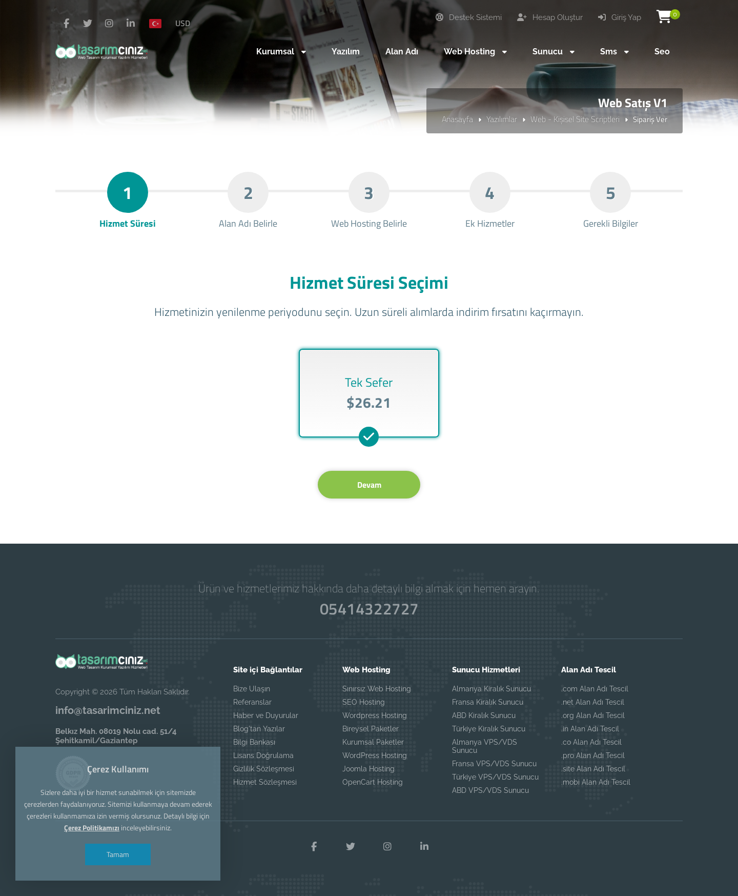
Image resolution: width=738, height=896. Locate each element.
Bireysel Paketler (370, 729)
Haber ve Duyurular (265, 715)
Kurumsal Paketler (373, 742)
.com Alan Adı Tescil (594, 689)
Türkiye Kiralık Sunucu (488, 729)
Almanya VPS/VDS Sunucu (484, 746)
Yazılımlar (501, 119)
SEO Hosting (363, 702)
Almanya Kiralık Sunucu (491, 689)
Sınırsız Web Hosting (376, 689)
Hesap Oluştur (550, 17)
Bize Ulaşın (251, 689)
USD (182, 23)
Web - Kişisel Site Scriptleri (575, 119)
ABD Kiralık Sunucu (484, 715)
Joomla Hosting (368, 769)
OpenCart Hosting (372, 782)
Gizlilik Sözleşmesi (263, 769)
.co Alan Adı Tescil (591, 742)
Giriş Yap (619, 17)
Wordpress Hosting (374, 715)
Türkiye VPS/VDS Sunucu (495, 777)
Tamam (118, 854)
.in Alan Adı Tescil (590, 729)
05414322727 (369, 608)
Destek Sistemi (469, 17)
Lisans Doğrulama (263, 755)
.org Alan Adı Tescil (593, 715)
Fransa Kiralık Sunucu (487, 702)
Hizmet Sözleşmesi (265, 782)
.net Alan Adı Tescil (592, 702)
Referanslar (252, 702)
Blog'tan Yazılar (259, 729)
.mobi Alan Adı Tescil (595, 782)
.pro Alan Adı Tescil (593, 755)
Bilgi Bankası (254, 742)
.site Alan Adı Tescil (593, 769)
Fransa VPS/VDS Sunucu (494, 764)
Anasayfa (457, 119)
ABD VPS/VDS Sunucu (490, 790)
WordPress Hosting (374, 755)
